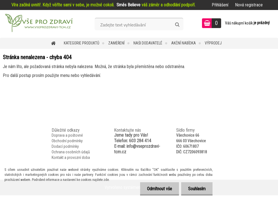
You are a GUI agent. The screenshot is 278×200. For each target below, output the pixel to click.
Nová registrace (249, 5)
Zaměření (116, 43)
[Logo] (38, 24)
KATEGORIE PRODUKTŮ (81, 43)
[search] (177, 24)
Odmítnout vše (159, 188)
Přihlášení (220, 5)
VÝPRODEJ (213, 43)
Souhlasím (197, 188)
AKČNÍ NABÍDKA (183, 43)
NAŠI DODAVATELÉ (147, 43)
